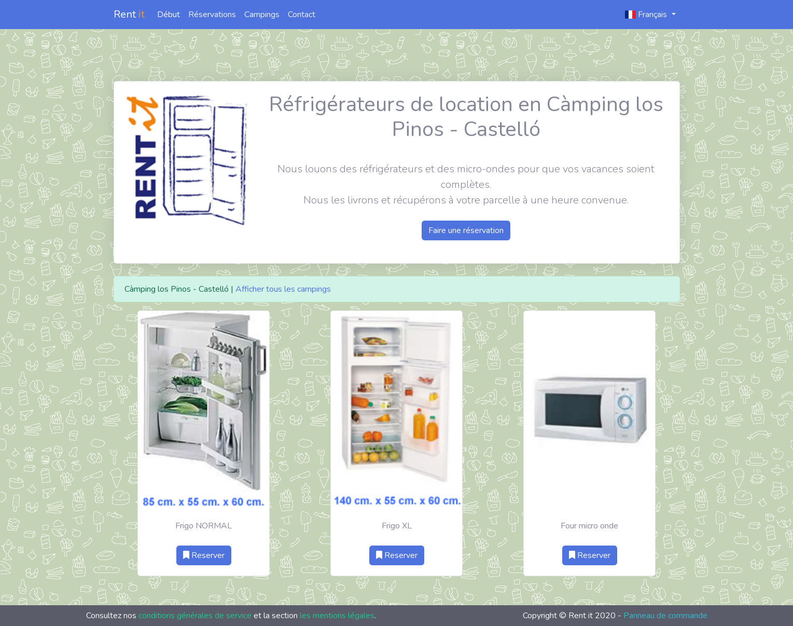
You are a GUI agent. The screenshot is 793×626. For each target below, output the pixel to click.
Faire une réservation (466, 230)
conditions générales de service (195, 615)
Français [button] (647, 14)
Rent (129, 14)
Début (168, 14)
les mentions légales (337, 615)
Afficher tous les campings (283, 289)
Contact (301, 14)
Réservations (212, 14)
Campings (262, 14)
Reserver (204, 555)
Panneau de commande (665, 615)
